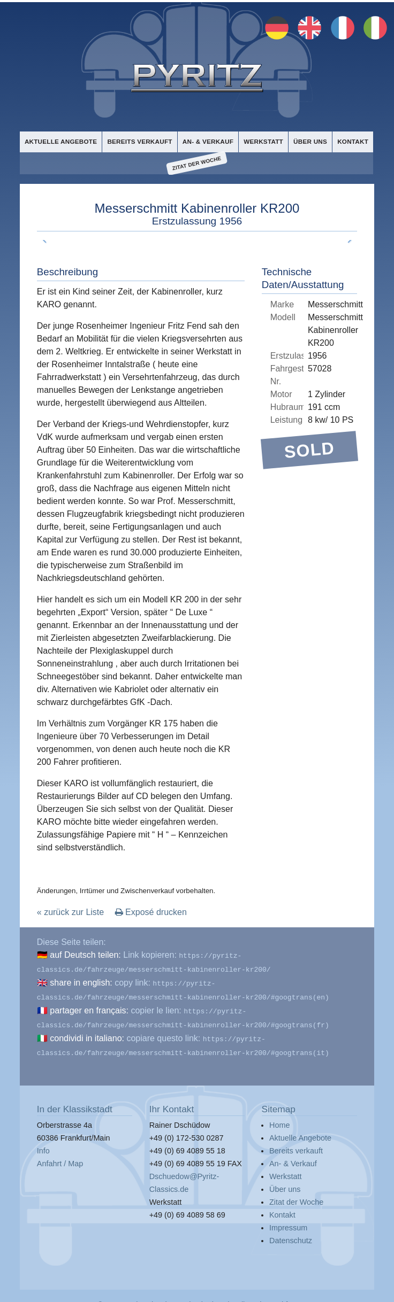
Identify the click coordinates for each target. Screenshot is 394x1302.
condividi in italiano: (87, 1031)
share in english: (81, 980)
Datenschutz (290, 1231)
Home (279, 1116)
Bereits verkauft (138, 141)
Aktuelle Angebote (60, 141)
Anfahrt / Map (60, 1154)
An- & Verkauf (206, 141)
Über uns (309, 141)
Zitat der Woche (196, 163)
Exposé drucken (151, 911)
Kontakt (352, 141)
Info (43, 1141)
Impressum (288, 1218)
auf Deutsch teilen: (85, 954)
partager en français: (89, 1005)
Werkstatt (262, 141)
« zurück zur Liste (70, 911)
